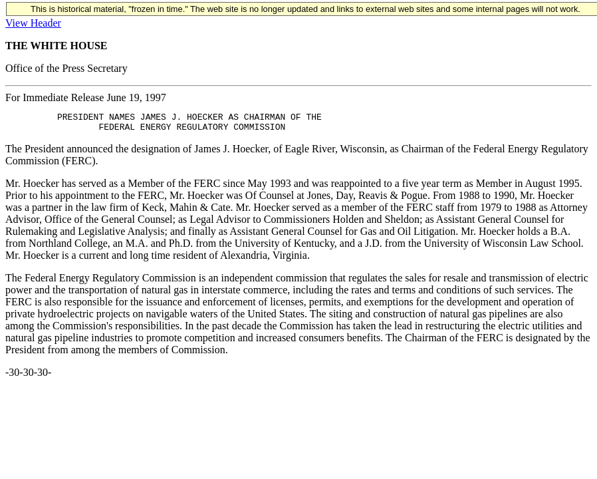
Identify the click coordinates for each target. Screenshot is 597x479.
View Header (33, 23)
